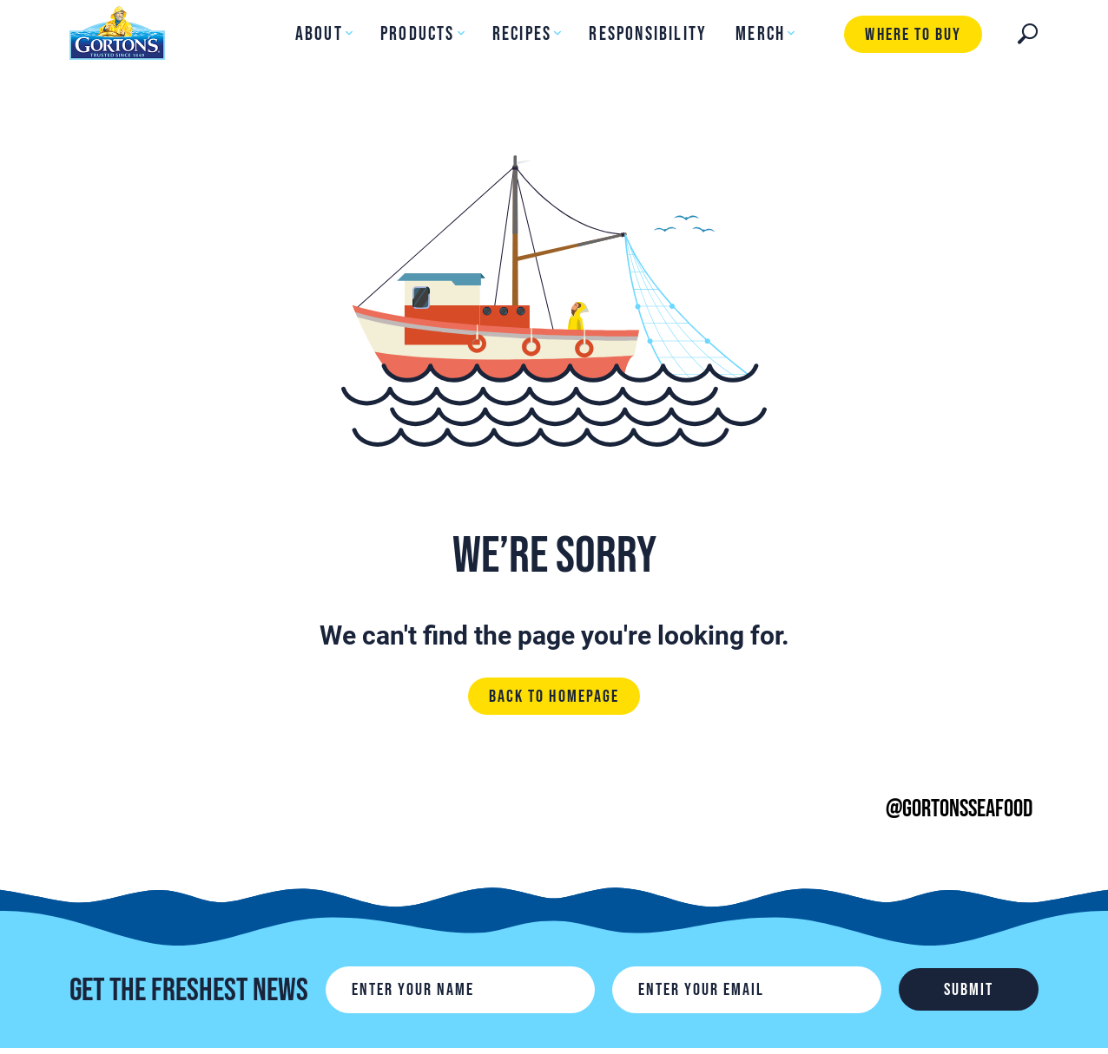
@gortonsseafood (959, 809)
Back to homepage (554, 696)
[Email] (746, 989)
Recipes (521, 34)
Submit (968, 989)
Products (417, 34)
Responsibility (648, 34)
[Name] (460, 989)
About (319, 34)
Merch (760, 34)
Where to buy (912, 34)
